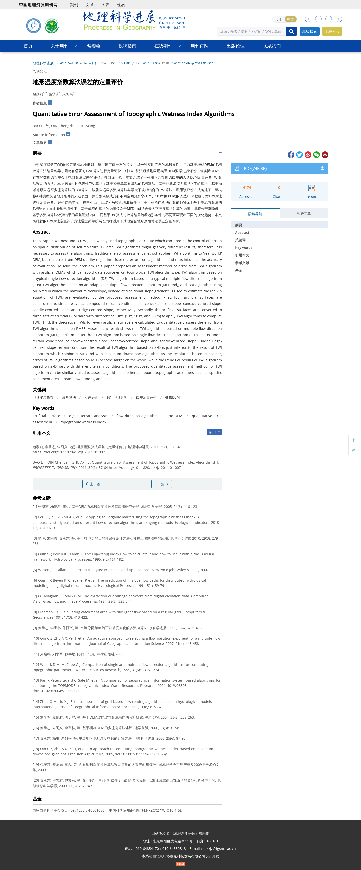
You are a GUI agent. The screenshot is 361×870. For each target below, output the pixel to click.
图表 (105, 4)
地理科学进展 (43, 63)
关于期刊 (60, 46)
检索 (121, 4)
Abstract (242, 232)
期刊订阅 (200, 46)
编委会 (93, 46)
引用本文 (242, 255)
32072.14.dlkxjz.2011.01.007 (192, 63)
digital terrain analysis (88, 415)
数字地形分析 (117, 397)
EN (278, 19)
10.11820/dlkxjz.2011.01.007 (139, 63)
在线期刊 (163, 46)
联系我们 (272, 46)
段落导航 (255, 213)
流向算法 (69, 397)
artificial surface (46, 415)
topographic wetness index (83, 422)
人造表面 (91, 397)
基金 (238, 270)
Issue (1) (90, 63)
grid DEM (175, 415)
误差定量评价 (146, 397)
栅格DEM (172, 397)
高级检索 (309, 31)
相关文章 (304, 213)
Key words (243, 247)
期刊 (74, 4)
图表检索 (332, 31)
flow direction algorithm (137, 415)
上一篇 (92, 484)
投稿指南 (127, 46)
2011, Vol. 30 (69, 63)
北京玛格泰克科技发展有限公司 (180, 856)
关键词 (240, 240)
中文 (290, 19)
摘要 (238, 225)
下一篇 (161, 484)
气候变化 (40, 71)
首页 (28, 46)
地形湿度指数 (43, 397)
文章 (90, 4)
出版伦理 (236, 46)
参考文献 (242, 262)
